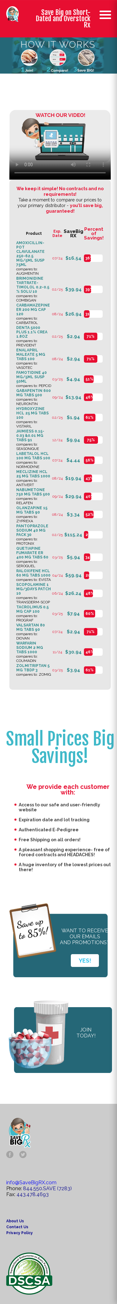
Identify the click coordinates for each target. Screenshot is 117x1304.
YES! (85, 960)
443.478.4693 (33, 1194)
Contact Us (17, 1227)
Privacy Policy (19, 1233)
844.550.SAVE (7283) (47, 1188)
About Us (15, 1221)
